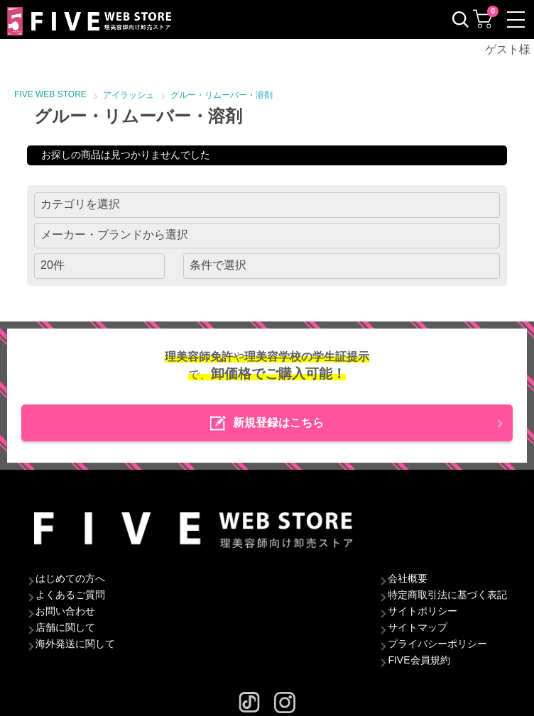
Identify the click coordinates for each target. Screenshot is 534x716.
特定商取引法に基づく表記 (447, 594)
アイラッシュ (128, 95)
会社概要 (407, 578)
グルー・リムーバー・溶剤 (221, 95)
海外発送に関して (75, 643)
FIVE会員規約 (418, 660)
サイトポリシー (422, 611)
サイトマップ (417, 627)
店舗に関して (65, 627)
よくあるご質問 (70, 594)
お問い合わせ (65, 611)
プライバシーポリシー (437, 643)
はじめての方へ (70, 578)
